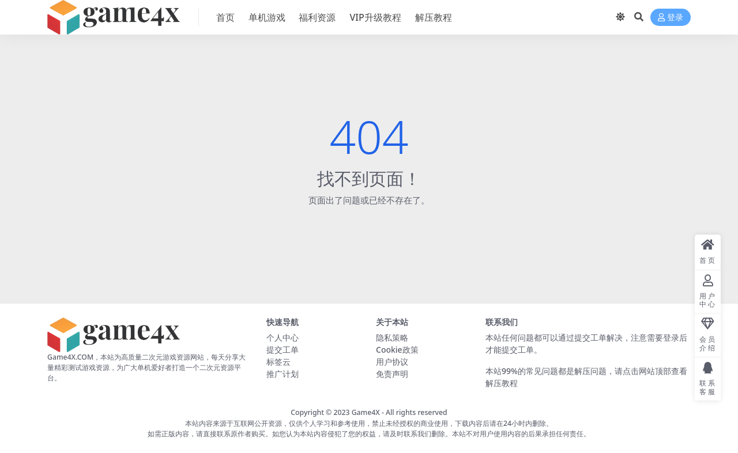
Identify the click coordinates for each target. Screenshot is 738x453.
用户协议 (392, 361)
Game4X (366, 412)
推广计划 (282, 373)
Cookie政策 (397, 349)
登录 (670, 17)
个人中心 (282, 337)
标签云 (278, 361)
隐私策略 (392, 337)
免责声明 (392, 373)
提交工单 (282, 349)
